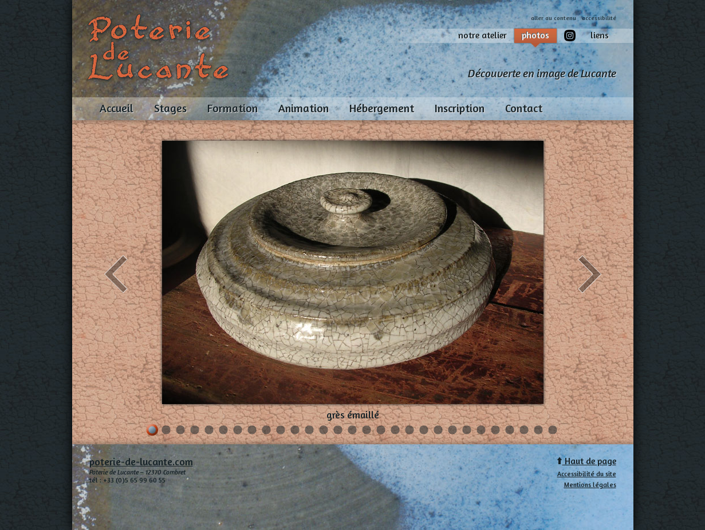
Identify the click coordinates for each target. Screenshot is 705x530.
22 (453, 431)
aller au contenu (553, 17)
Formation (232, 108)
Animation (303, 108)
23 (467, 431)
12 (309, 431)
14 (338, 431)
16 (367, 431)
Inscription (460, 108)
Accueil (116, 108)
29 (553, 431)
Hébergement (381, 108)
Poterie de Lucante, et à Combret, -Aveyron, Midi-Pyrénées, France (159, 47)
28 (538, 431)
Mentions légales (590, 485)
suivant (590, 274)
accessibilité (599, 17)
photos (535, 36)
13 (324, 431)
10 (281, 431)
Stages (170, 108)
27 (524, 431)
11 (295, 431)
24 (481, 431)
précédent (116, 274)
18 (395, 431)
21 (438, 431)
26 (510, 431)
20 (424, 431)
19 (410, 431)
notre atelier (482, 35)
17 (381, 431)
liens (599, 35)
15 (352, 431)
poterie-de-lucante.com (141, 462)
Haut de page (586, 461)
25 (496, 431)
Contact (523, 108)
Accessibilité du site (586, 474)
